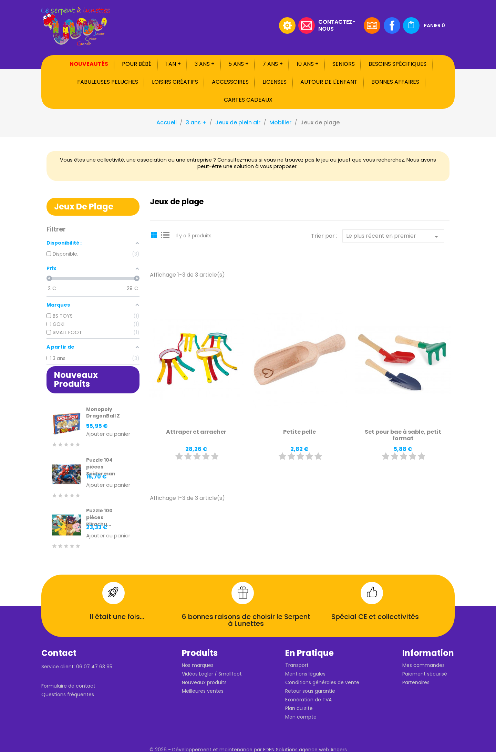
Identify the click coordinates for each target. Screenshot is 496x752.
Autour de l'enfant (329, 82)
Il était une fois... (117, 616)
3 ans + (205, 64)
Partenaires (416, 682)
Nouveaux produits (204, 682)
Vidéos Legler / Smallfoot (212, 673)
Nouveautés (89, 64)
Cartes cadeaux (248, 100)
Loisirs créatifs (175, 82)
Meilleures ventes (203, 691)
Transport (297, 665)
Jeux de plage (83, 206)
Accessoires (230, 82)
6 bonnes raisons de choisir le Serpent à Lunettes (246, 620)
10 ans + (308, 64)
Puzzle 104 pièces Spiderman (100, 466)
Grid (155, 234)
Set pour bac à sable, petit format (403, 435)
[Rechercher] (232, 25)
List (165, 234)
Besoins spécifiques (397, 64)
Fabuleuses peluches (107, 82)
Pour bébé (137, 64)
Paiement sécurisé (424, 673)
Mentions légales (305, 673)
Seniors (343, 64)
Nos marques (198, 665)
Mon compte (301, 716)
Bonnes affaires (395, 82)
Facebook (392, 25)
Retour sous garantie (310, 691)
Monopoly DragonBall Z (103, 413)
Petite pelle (299, 432)
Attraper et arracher (196, 432)
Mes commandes (423, 665)
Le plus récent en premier (393, 236)
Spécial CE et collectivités (375, 616)
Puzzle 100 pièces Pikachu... (99, 517)
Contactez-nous (336, 25)
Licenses (274, 82)
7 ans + (272, 64)
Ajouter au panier (108, 434)
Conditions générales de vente (322, 682)
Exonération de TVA (308, 699)
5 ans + (238, 64)
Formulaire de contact (68, 685)
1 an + (173, 64)
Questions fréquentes (67, 694)
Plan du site (299, 708)
